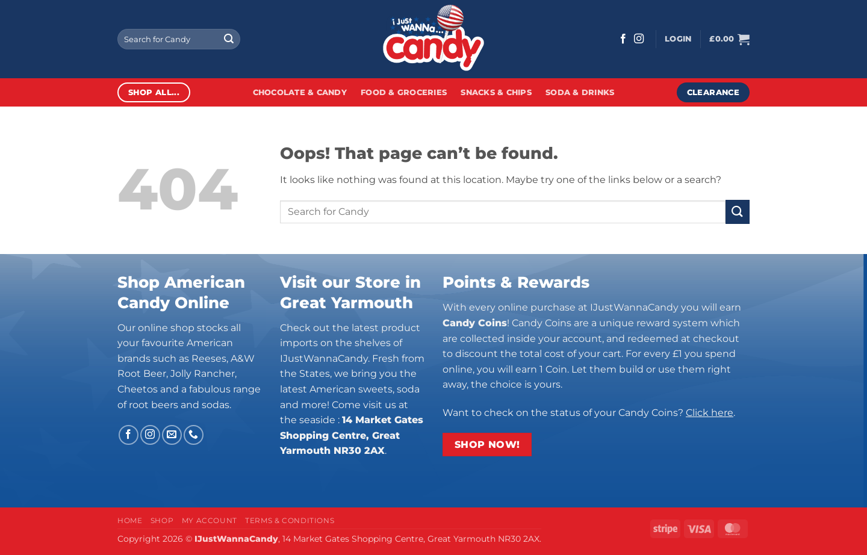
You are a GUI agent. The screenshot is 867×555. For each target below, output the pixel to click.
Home (129, 520)
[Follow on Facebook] (623, 39)
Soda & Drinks (579, 92)
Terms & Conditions (289, 520)
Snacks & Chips (496, 92)
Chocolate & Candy (300, 92)
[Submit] (229, 39)
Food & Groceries (404, 92)
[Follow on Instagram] (639, 39)
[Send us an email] (172, 435)
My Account (209, 520)
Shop (162, 520)
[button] (678, 39)
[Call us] (194, 435)
